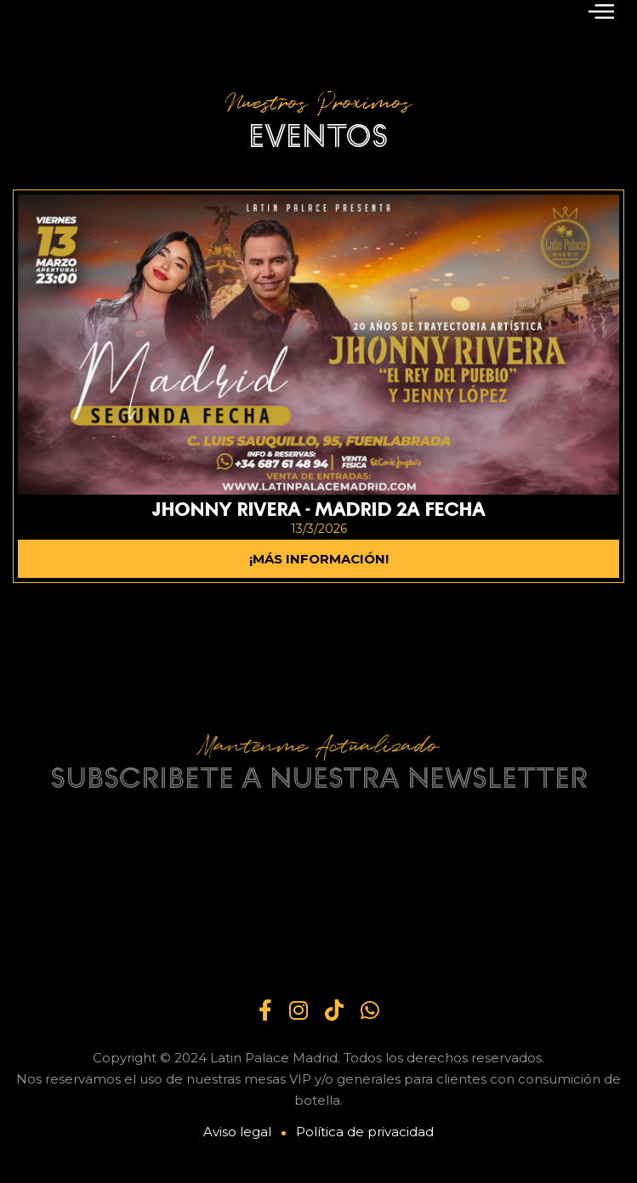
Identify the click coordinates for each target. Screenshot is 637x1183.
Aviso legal (237, 1132)
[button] (601, 10)
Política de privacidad (365, 1132)
